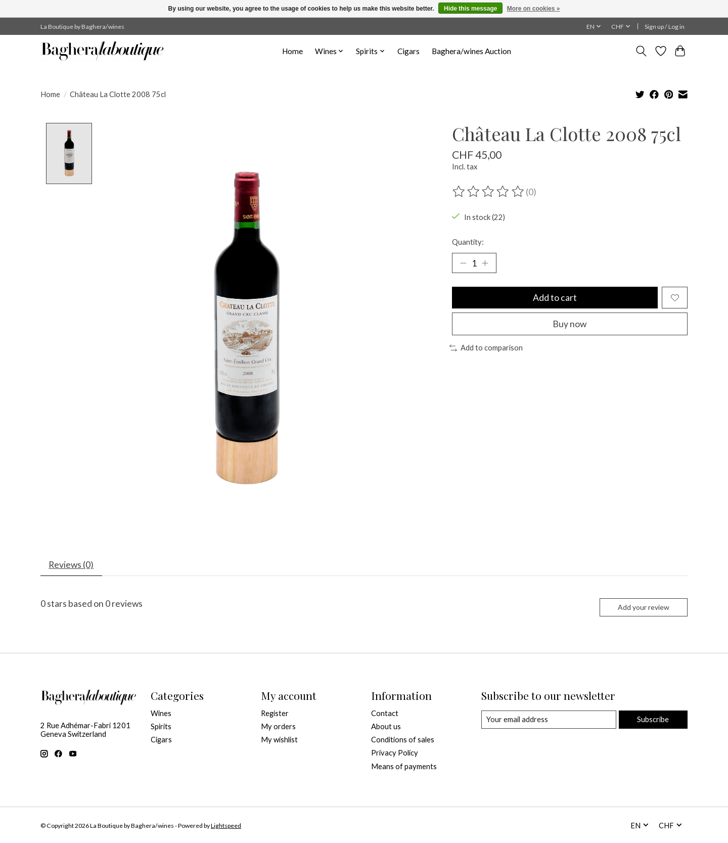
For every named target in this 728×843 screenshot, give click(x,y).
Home (292, 51)
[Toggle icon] (641, 51)
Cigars (408, 51)
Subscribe (653, 720)
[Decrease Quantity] (463, 263)
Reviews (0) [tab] (71, 565)
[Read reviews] (489, 191)
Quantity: (468, 242)
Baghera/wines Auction (471, 51)
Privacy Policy (394, 753)
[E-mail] (548, 720)
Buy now (569, 324)
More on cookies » (533, 8)
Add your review (643, 607)
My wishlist (279, 740)
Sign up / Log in (665, 26)
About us (386, 727)
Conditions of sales (402, 740)
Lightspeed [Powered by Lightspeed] (226, 826)
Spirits (161, 727)
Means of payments (404, 767)
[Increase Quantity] (485, 263)
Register (275, 713)
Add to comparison (486, 348)
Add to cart (555, 298)
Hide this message (470, 8)
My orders (278, 727)
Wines (161, 713)
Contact (384, 713)
